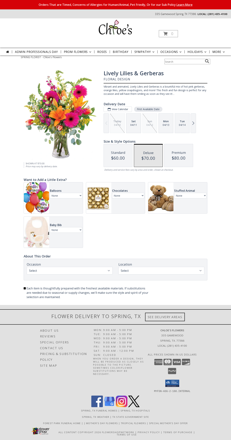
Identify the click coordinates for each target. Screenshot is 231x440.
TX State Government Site (130, 416)
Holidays (197, 52)
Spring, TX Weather (95, 416)
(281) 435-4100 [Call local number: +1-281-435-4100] (217, 14)
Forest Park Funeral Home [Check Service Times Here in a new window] (62, 423)
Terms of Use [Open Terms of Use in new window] (127, 434)
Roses (102, 52)
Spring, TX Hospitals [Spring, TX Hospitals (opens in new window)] (135, 410)
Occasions (171, 52)
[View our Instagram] (121, 406)
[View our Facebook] (97, 406)
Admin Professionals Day (36, 52)
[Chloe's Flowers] (115, 27)
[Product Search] (184, 61)
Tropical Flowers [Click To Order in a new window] (134, 423)
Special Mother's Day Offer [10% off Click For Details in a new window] (168, 423)
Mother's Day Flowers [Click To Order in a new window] (102, 423)
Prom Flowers (78, 52)
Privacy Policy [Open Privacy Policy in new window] (149, 432)
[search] (207, 61)
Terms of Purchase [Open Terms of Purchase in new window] (178, 432)
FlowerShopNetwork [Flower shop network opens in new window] (118, 432)
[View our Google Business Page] (109, 406)
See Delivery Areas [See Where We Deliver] (165, 317)
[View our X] (134, 406)
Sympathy (144, 52)
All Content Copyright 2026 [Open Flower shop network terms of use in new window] (79, 432)
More (219, 52)
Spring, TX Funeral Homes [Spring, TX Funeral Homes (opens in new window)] (99, 410)
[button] (168, 33)
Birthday (120, 52)
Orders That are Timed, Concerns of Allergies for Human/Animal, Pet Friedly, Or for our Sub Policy (116, 5)
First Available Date (148, 109)
